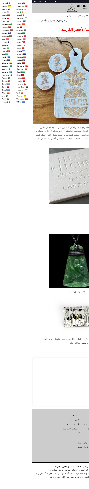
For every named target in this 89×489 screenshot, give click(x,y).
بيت (85, 16)
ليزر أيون (84, 339)
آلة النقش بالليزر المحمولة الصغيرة (73, 473)
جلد (79, 343)
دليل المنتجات (66, 470)
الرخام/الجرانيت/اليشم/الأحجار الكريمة (46, 16)
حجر (63, 343)
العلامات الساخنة (39, 470)
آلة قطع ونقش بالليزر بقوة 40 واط (31, 477)
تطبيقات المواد (67, 16)
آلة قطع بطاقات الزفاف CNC (48, 473)
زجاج (75, 343)
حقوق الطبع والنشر (58, 466)
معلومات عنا (39, 424)
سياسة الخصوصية (37, 429)
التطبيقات (78, 16)
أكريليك (69, 343)
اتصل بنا (41, 420)
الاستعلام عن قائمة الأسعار (74, 453)
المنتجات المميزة (53, 470)
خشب (51, 343)
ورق (84, 343)
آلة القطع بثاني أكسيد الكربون (25, 473)
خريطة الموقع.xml (24, 470)
